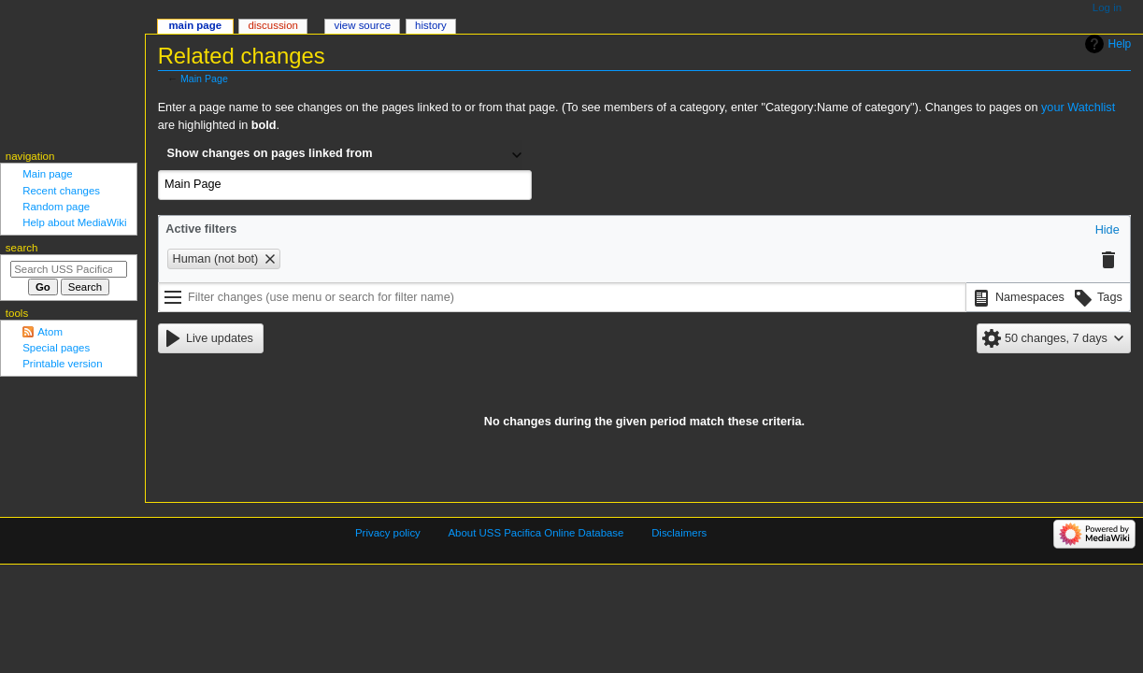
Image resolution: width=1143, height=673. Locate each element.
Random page (56, 206)
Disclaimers (679, 532)
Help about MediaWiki (74, 222)
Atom (50, 331)
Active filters (200, 229)
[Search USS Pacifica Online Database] (68, 269)
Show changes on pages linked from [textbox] (270, 153)
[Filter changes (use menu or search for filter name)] (562, 297)
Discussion (272, 25)
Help (1120, 43)
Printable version (62, 363)
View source (363, 25)
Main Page (204, 78)
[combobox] (345, 155)
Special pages (56, 347)
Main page (47, 173)
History (431, 25)
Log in (1107, 7)
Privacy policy (388, 532)
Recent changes (61, 190)
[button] (1107, 231)
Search (22, 247)
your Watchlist (1078, 107)
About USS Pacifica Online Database (536, 532)
